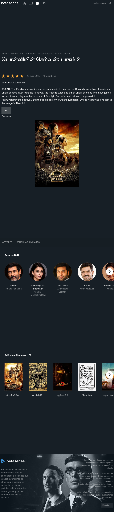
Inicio (4, 53)
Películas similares (28, 242)
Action (33, 53)
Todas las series (88, 460)
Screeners (107, 479)
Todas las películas (105, 460)
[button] (13, 279)
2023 (24, 53)
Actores (7, 242)
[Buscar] (110, 3)
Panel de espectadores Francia (100, 487)
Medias (98, 479)
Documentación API (94, 463)
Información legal (84, 473)
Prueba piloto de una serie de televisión (94, 484)
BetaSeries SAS (86, 479)
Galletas (97, 473)
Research (109, 481)
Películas (14, 53)
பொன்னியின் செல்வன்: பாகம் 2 (54, 53)
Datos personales (105, 476)
